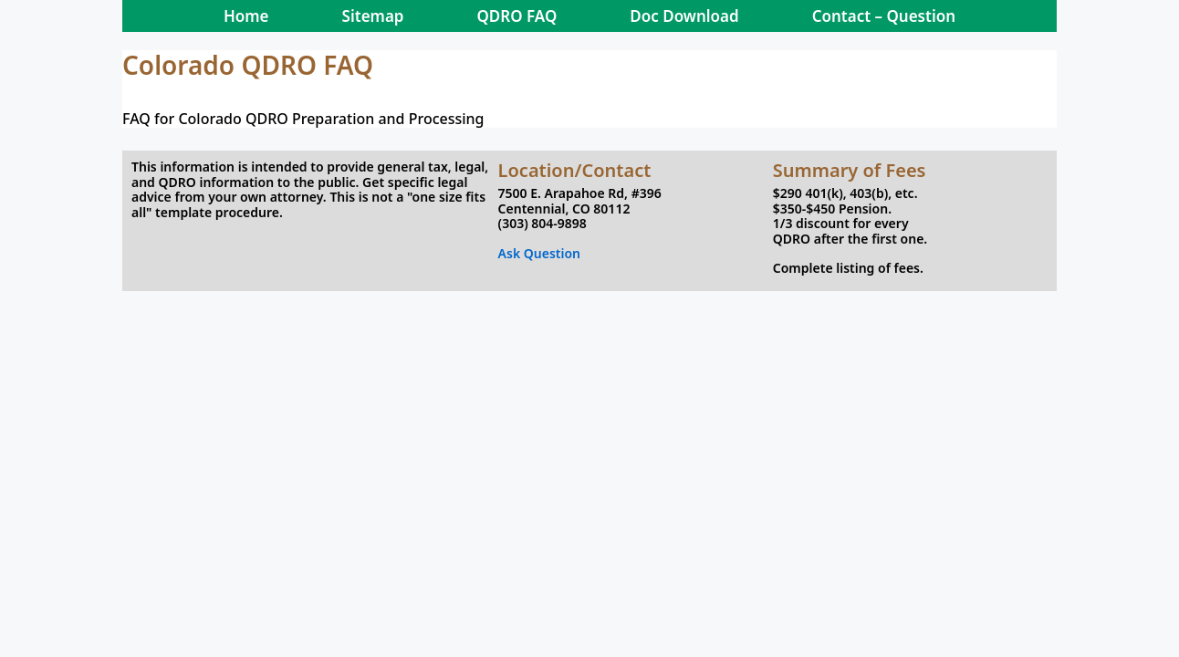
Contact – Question (883, 15)
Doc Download (684, 15)
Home (246, 15)
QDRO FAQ (516, 15)
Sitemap (373, 15)
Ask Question (539, 253)
